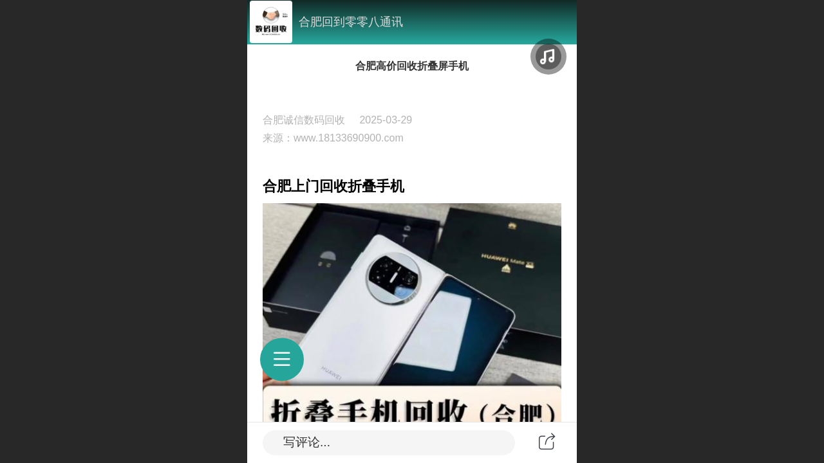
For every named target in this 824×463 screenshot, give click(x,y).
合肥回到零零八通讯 (351, 21)
